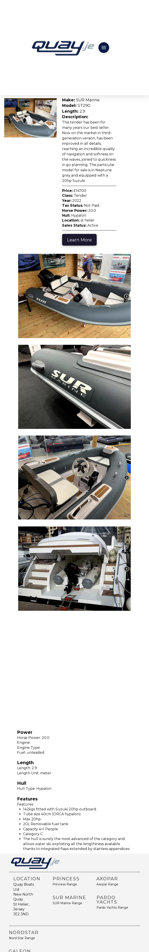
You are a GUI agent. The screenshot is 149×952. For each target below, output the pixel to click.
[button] (103, 47)
